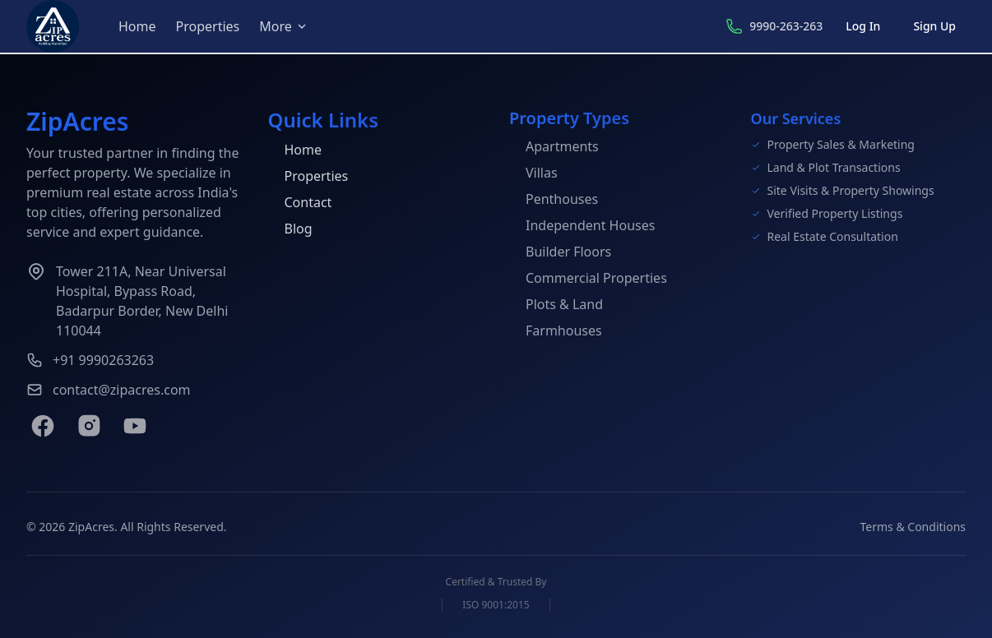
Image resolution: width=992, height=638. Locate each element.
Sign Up (934, 26)
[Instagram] (88, 426)
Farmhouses (555, 330)
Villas (533, 173)
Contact (300, 202)
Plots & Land (556, 304)
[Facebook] (42, 426)
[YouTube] (134, 426)
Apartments (554, 146)
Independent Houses (582, 225)
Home (137, 26)
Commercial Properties (588, 278)
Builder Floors (560, 252)
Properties (208, 26)
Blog (290, 229)
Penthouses (553, 199)
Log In (863, 26)
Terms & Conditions (913, 526)
